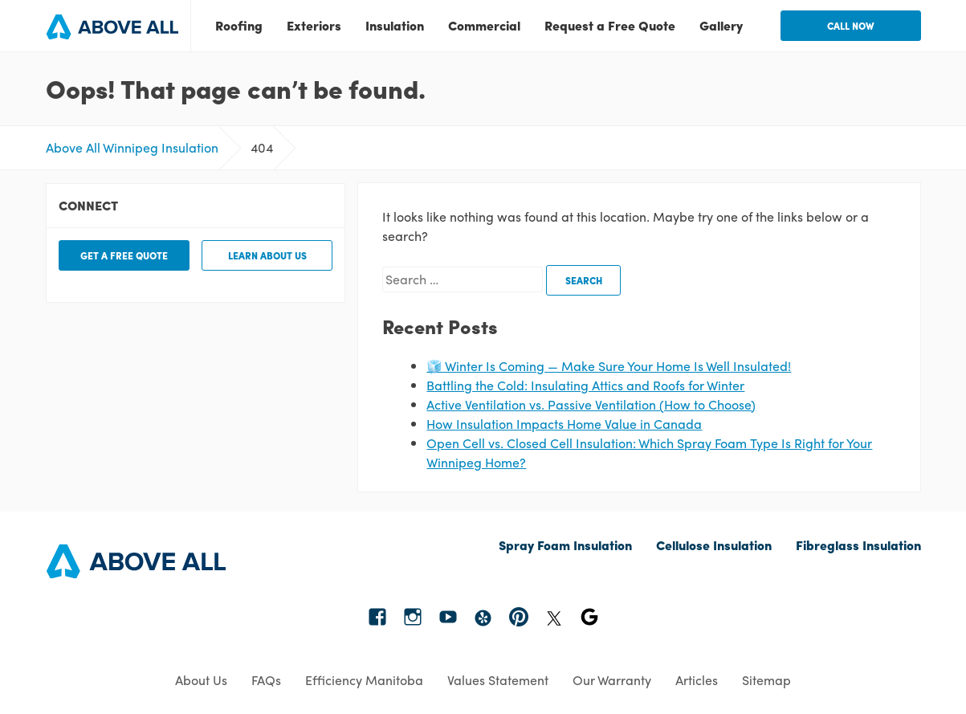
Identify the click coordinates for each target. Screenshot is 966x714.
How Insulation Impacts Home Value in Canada (564, 423)
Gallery (721, 25)
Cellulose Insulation (714, 545)
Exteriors (314, 25)
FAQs (266, 680)
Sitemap (766, 680)
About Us (201, 680)
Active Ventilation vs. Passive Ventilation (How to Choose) (591, 404)
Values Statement (497, 680)
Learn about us (267, 255)
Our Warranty (612, 680)
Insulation (394, 25)
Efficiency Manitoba (364, 680)
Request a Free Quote (609, 25)
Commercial (484, 25)
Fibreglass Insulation (858, 545)
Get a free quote (124, 255)
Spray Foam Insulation (565, 545)
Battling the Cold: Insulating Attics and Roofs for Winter (585, 385)
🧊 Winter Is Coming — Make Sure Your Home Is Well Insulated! (608, 366)
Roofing (239, 25)
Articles (696, 680)
